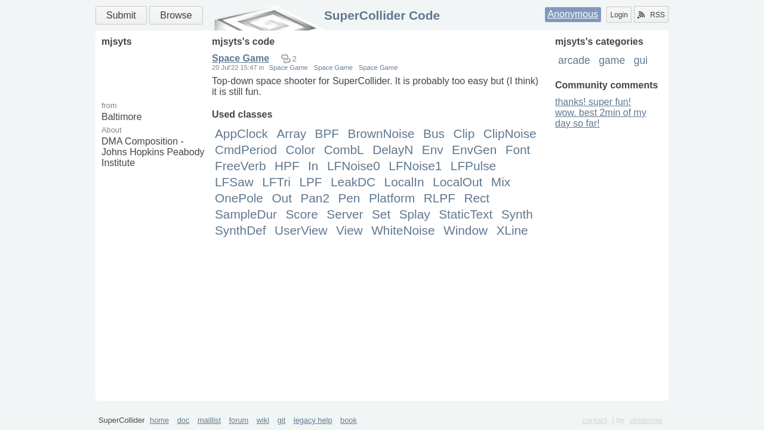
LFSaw (234, 182)
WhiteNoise (403, 230)
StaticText (465, 214)
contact (595, 420)
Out (282, 198)
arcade (574, 60)
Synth (517, 214)
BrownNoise (381, 133)
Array (291, 133)
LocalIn (404, 182)
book (348, 420)
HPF (287, 166)
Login (618, 15)
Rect (476, 198)
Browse (176, 15)
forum (239, 420)
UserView (301, 230)
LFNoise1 (415, 166)
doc (183, 420)
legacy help (313, 420)
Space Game (240, 58)
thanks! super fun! (593, 102)
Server (344, 214)
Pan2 (314, 198)
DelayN (392, 149)
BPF (327, 133)
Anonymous (573, 14)
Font (518, 149)
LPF (310, 182)
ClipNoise (510, 133)
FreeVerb (240, 166)
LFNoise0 (353, 166)
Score (301, 214)
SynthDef (240, 230)
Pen (349, 198)
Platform (392, 198)
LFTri (276, 182)
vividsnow (646, 420)
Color (300, 149)
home (159, 420)
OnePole (239, 198)
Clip (464, 133)
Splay (414, 214)
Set (381, 214)
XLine (512, 230)
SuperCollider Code (382, 15)
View (349, 230)
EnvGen (474, 149)
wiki (263, 420)
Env (432, 149)
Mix (500, 182)
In (313, 166)
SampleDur (246, 214)
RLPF (439, 198)
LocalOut (457, 182)
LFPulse (473, 166)
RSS (651, 15)
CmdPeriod (246, 149)
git (282, 420)
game (612, 60)
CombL (344, 149)
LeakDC (353, 182)
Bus (434, 133)
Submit (121, 15)
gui (641, 60)
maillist (209, 420)
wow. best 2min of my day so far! (600, 118)
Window (465, 230)
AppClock (241, 133)
